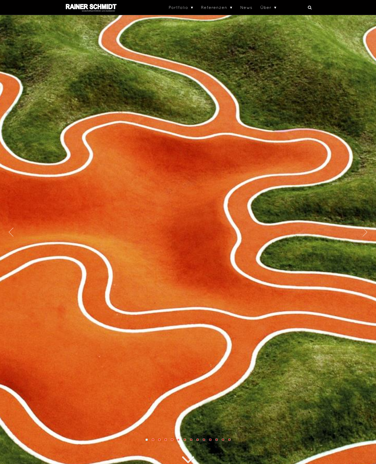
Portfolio (178, 7)
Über (266, 7)
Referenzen (214, 7)
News (246, 7)
